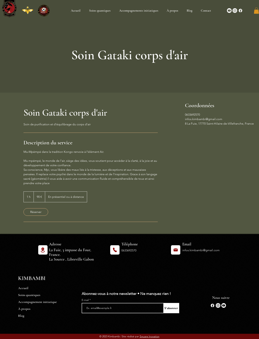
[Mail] (175, 250)
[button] (256, 10)
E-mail (86, 300)
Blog (21, 316)
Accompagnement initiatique (37, 302)
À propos (24, 309)
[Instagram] (235, 10)
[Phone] (115, 250)
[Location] (43, 250)
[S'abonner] (171, 308)
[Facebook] (240, 10)
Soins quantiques (29, 295)
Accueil (23, 288)
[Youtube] (229, 10)
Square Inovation (149, 336)
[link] (35, 212)
